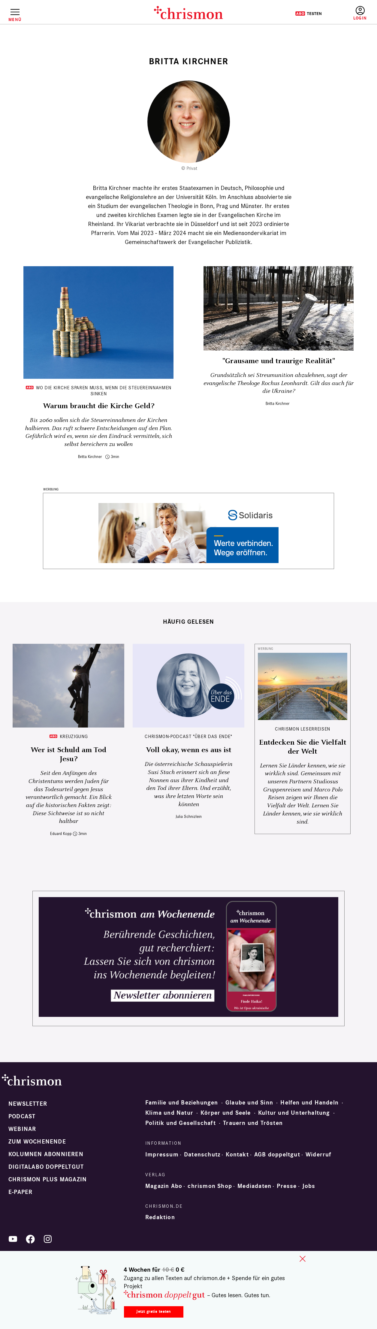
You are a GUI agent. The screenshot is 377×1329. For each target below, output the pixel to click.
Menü (14, 19)
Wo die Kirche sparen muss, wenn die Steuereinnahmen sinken (103, 390)
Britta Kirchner (90, 456)
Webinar (22, 1129)
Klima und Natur (169, 1113)
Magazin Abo (163, 1186)
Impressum (162, 1154)
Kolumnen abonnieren (45, 1154)
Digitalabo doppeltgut (46, 1167)
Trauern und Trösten (253, 1123)
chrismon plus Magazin (47, 1179)
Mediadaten (254, 1186)
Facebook (30, 1238)
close (303, 1259)
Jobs (308, 1186)
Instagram (47, 1238)
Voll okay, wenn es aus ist (188, 750)
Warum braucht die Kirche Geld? (98, 406)
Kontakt (237, 1154)
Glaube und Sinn (249, 1102)
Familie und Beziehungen (181, 1102)
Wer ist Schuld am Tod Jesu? (68, 754)
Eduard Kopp (61, 833)
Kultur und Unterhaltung (294, 1113)
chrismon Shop (210, 1186)
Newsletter (27, 1104)
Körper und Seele (226, 1113)
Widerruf (319, 1154)
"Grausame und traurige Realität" (278, 361)
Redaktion (160, 1217)
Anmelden (360, 13)
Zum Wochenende (37, 1141)
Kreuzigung (74, 736)
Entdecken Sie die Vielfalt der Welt (302, 747)
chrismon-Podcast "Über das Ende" (188, 736)
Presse (287, 1186)
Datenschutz (202, 1154)
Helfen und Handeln (309, 1102)
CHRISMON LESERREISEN (302, 729)
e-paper (20, 1192)
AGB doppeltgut (277, 1154)
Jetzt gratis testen (153, 1311)
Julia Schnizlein (189, 816)
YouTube (12, 1238)
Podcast (21, 1116)
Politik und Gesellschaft (180, 1123)
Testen (308, 13)
